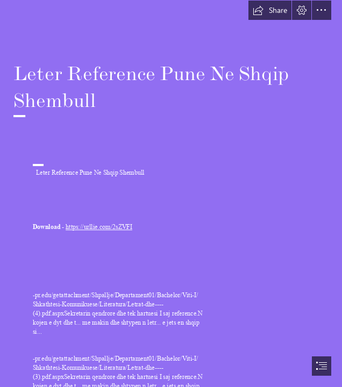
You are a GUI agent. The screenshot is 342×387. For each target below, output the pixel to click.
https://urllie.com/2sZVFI (99, 226)
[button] (269, 10)
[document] (171, 193)
